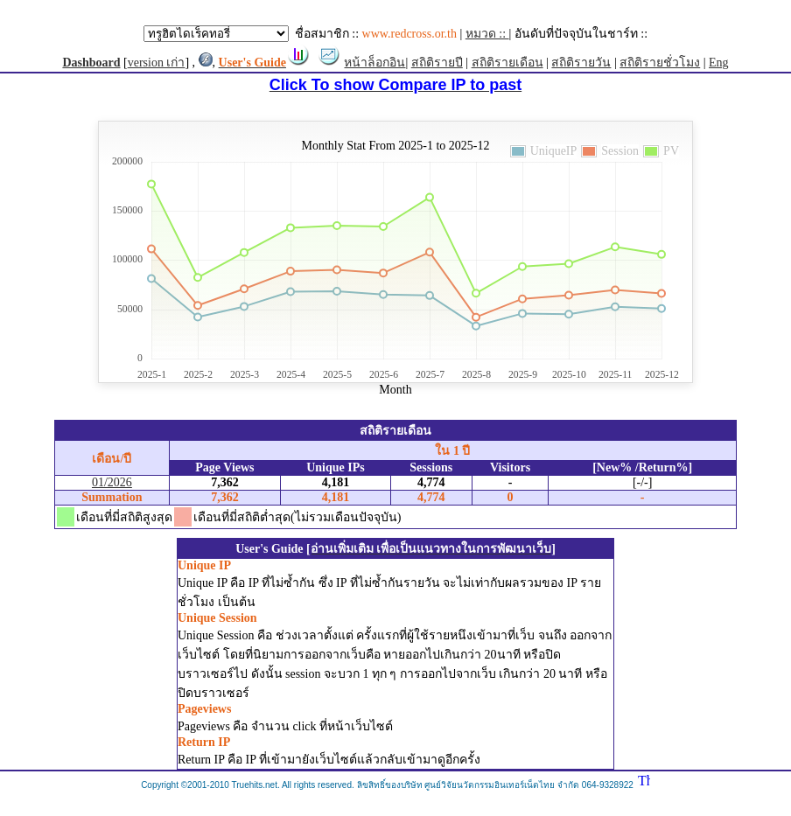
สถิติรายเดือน (507, 62)
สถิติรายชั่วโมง (660, 62)
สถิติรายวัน (581, 62)
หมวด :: (487, 33)
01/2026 (112, 482)
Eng (719, 62)
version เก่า (157, 62)
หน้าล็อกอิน (374, 62)
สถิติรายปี (437, 62)
